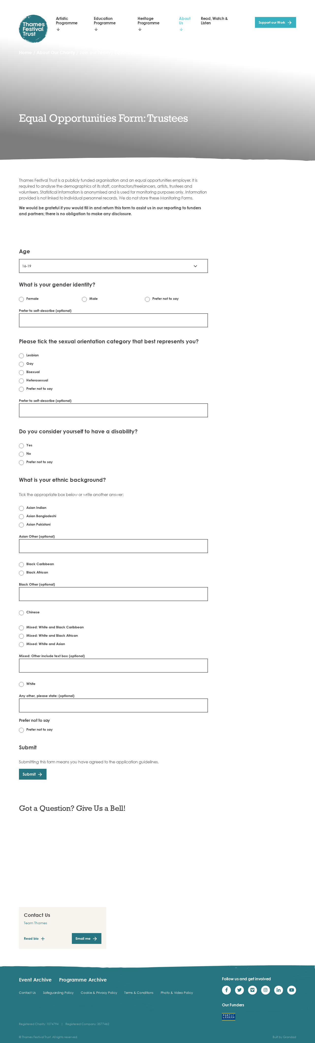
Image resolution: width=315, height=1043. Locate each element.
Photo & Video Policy (177, 993)
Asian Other (37, 536)
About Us (184, 20)
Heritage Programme (148, 20)
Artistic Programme (67, 20)
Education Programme (104, 20)
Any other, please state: (46, 696)
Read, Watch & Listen (214, 20)
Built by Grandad (284, 1037)
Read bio (31, 938)
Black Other (37, 584)
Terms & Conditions (138, 993)
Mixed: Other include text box (52, 656)
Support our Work (272, 22)
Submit (29, 774)
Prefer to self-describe (45, 310)
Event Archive (35, 980)
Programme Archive (83, 980)
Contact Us (27, 993)
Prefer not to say (34, 720)
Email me (83, 938)
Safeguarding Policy (58, 993)
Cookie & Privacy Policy (99, 993)
